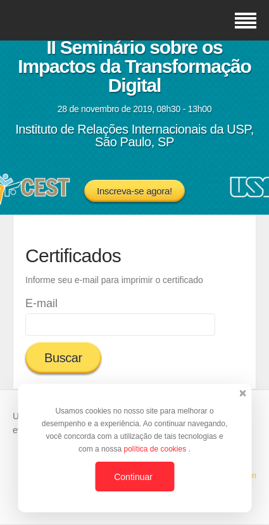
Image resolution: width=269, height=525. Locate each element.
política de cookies (155, 449)
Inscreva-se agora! (134, 191)
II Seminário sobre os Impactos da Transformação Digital (134, 66)
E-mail (41, 303)
